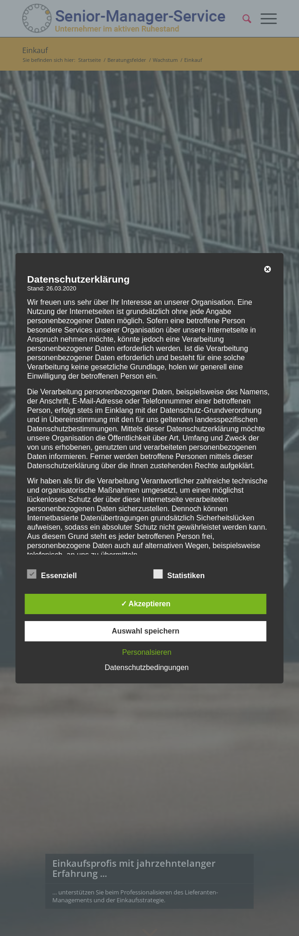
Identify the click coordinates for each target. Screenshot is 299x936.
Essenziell (51, 574)
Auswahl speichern (146, 631)
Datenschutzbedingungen (146, 667)
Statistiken (179, 574)
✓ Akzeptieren (146, 604)
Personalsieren (147, 652)
